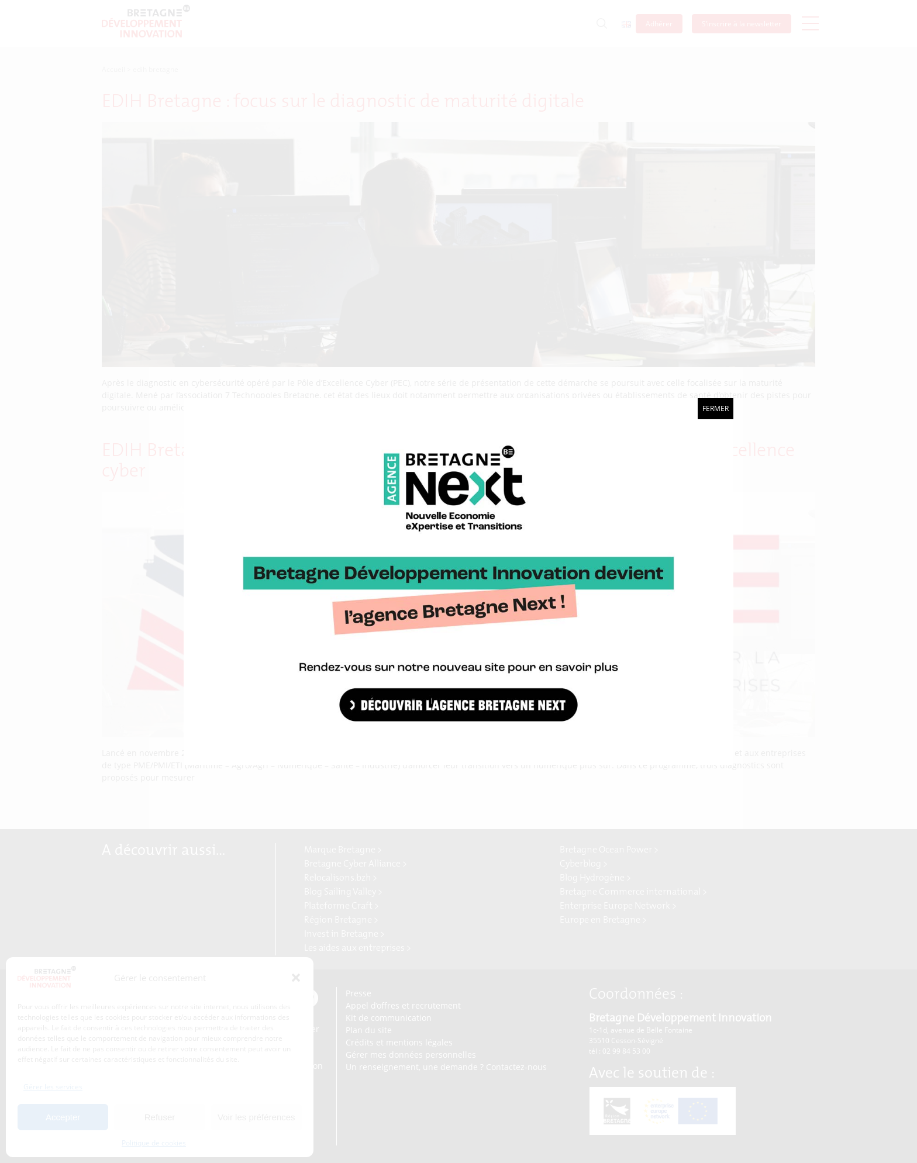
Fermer (715, 408)
